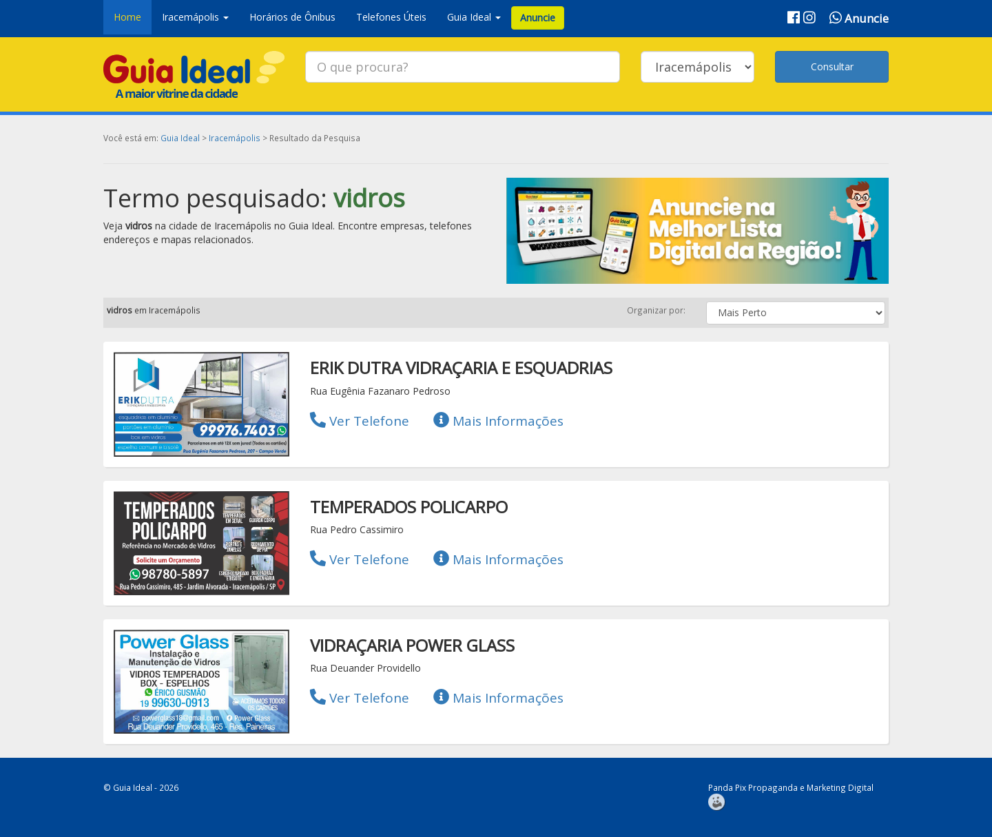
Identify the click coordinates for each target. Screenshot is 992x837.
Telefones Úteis (391, 16)
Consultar (832, 66)
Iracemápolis (234, 137)
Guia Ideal (180, 137)
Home (127, 16)
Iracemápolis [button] (195, 16)
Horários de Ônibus (292, 16)
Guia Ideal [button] (474, 16)
